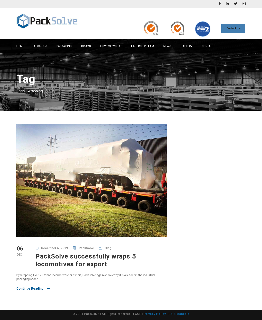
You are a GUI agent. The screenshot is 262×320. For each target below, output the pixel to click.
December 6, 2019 (54, 248)
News (167, 46)
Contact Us (233, 28)
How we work (110, 46)
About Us (40, 46)
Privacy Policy (155, 313)
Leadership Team (142, 46)
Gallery (186, 46)
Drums (86, 46)
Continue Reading (33, 288)
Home (20, 46)
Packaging (64, 46)
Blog (108, 248)
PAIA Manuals (179, 313)
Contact (208, 46)
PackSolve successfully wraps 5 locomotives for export (85, 260)
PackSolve (86, 248)
